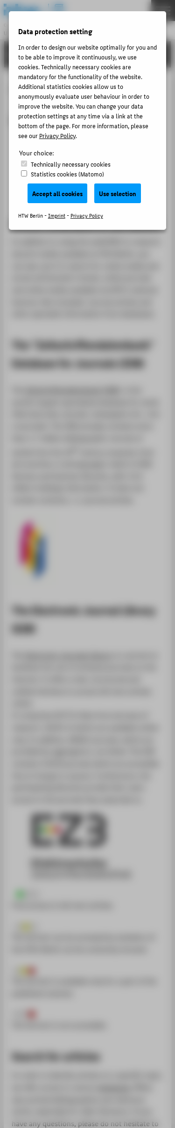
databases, (115, 1087)
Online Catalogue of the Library (86, 222)
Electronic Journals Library (68, 655)
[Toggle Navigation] (163, 10)
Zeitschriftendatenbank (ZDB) (73, 390)
